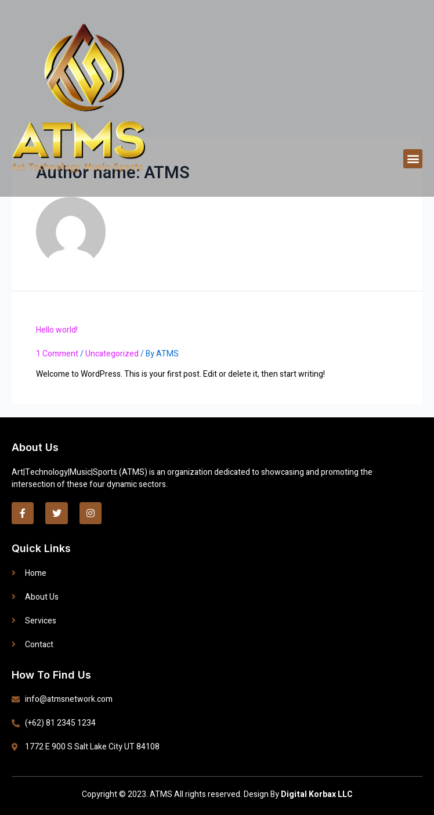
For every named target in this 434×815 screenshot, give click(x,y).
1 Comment (57, 354)
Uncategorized (112, 354)
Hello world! (57, 330)
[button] (412, 158)
